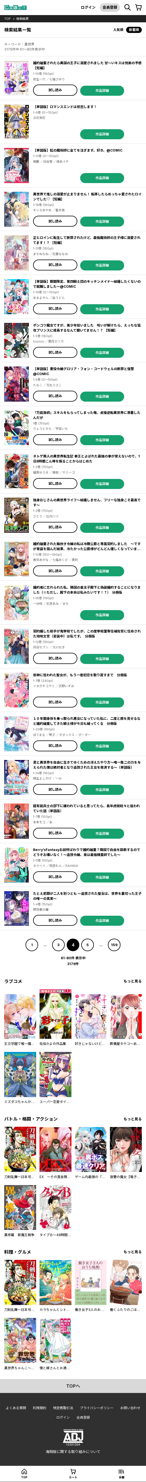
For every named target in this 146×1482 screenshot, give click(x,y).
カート (73, 1477)
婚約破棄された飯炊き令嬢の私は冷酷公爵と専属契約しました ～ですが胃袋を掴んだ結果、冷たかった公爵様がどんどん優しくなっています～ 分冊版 (87, 549)
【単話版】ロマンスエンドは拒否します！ (65, 107)
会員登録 (110, 7)
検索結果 (22, 19)
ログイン (88, 7)
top (7, 19)
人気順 (118, 30)
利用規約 (39, 1408)
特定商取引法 (63, 1408)
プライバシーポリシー (96, 1408)
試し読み (55, 90)
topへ (73, 1386)
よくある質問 (16, 1408)
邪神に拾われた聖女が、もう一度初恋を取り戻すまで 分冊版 (80, 675)
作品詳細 (102, 90)
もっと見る (133, 981)
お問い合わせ (130, 1408)
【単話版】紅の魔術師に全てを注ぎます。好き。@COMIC (77, 150)
